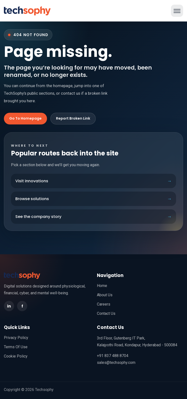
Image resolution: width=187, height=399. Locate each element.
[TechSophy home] (27, 10)
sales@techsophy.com (116, 362)
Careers (103, 304)
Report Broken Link (73, 118)
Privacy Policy (16, 337)
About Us (104, 295)
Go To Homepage (25, 118)
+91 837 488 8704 (112, 355)
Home (102, 285)
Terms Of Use (16, 347)
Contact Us (106, 313)
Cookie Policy (16, 356)
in (9, 306)
